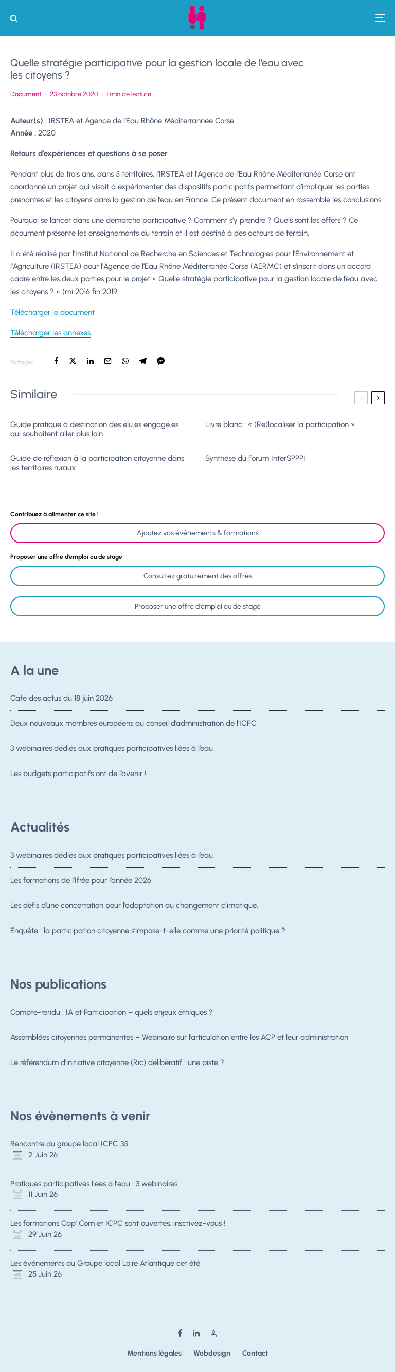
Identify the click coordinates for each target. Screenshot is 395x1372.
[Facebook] (180, 1333)
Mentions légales (154, 1353)
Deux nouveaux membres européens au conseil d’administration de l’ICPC (133, 724)
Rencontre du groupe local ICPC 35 (69, 1143)
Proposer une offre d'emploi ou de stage (198, 606)
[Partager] (56, 361)
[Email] (108, 361)
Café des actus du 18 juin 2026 (61, 698)
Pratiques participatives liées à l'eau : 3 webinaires (93, 1183)
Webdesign (211, 1353)
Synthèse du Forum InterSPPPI (255, 458)
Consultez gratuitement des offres (197, 576)
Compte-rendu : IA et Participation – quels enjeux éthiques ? (111, 1012)
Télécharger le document (52, 312)
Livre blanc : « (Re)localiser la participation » (280, 424)
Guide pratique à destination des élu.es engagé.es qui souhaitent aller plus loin (94, 429)
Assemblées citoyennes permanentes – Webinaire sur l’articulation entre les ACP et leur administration (179, 1038)
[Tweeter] (73, 361)
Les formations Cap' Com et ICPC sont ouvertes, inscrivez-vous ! (117, 1223)
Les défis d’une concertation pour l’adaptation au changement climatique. (134, 910)
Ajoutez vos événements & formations (198, 533)
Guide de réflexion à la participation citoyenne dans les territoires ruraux (97, 463)
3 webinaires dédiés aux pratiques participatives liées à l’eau (111, 753)
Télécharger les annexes (50, 332)
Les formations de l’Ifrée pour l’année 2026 (80, 881)
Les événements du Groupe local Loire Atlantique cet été (105, 1263)
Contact (255, 1353)
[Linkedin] (196, 1333)
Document (26, 94)
